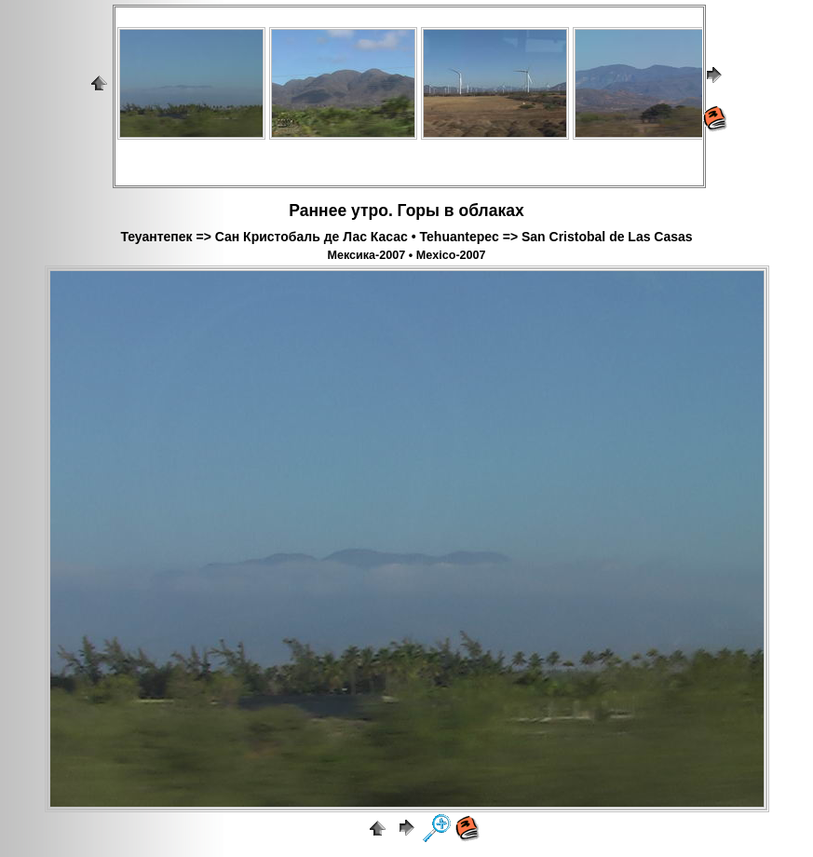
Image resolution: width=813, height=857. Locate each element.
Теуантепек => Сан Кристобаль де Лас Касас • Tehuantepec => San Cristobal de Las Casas (406, 236)
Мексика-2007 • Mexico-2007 (406, 255)
